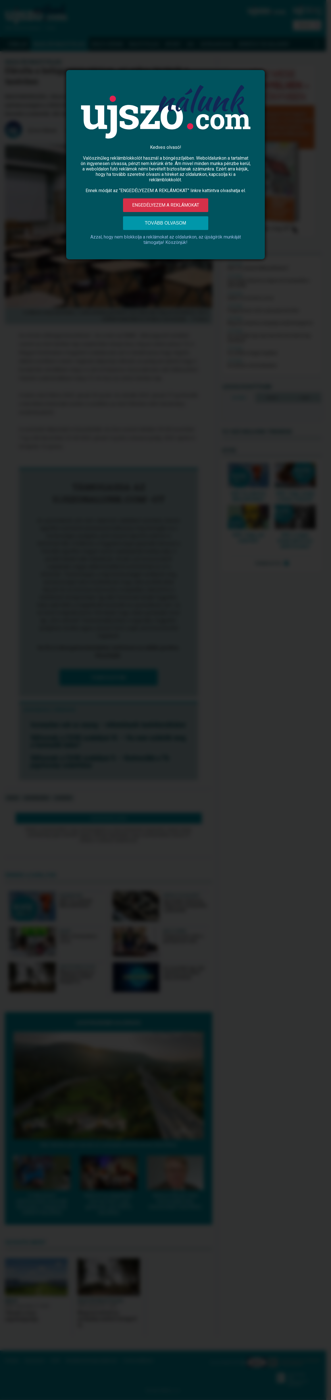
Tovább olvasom (165, 223)
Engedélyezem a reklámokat (165, 205)
